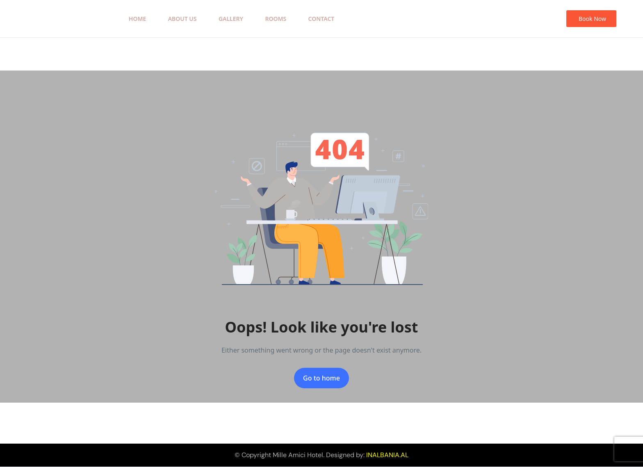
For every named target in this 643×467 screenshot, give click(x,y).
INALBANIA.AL (387, 455)
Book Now (592, 19)
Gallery (231, 19)
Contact (321, 19)
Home (137, 19)
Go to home (321, 378)
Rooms (275, 19)
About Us (182, 19)
